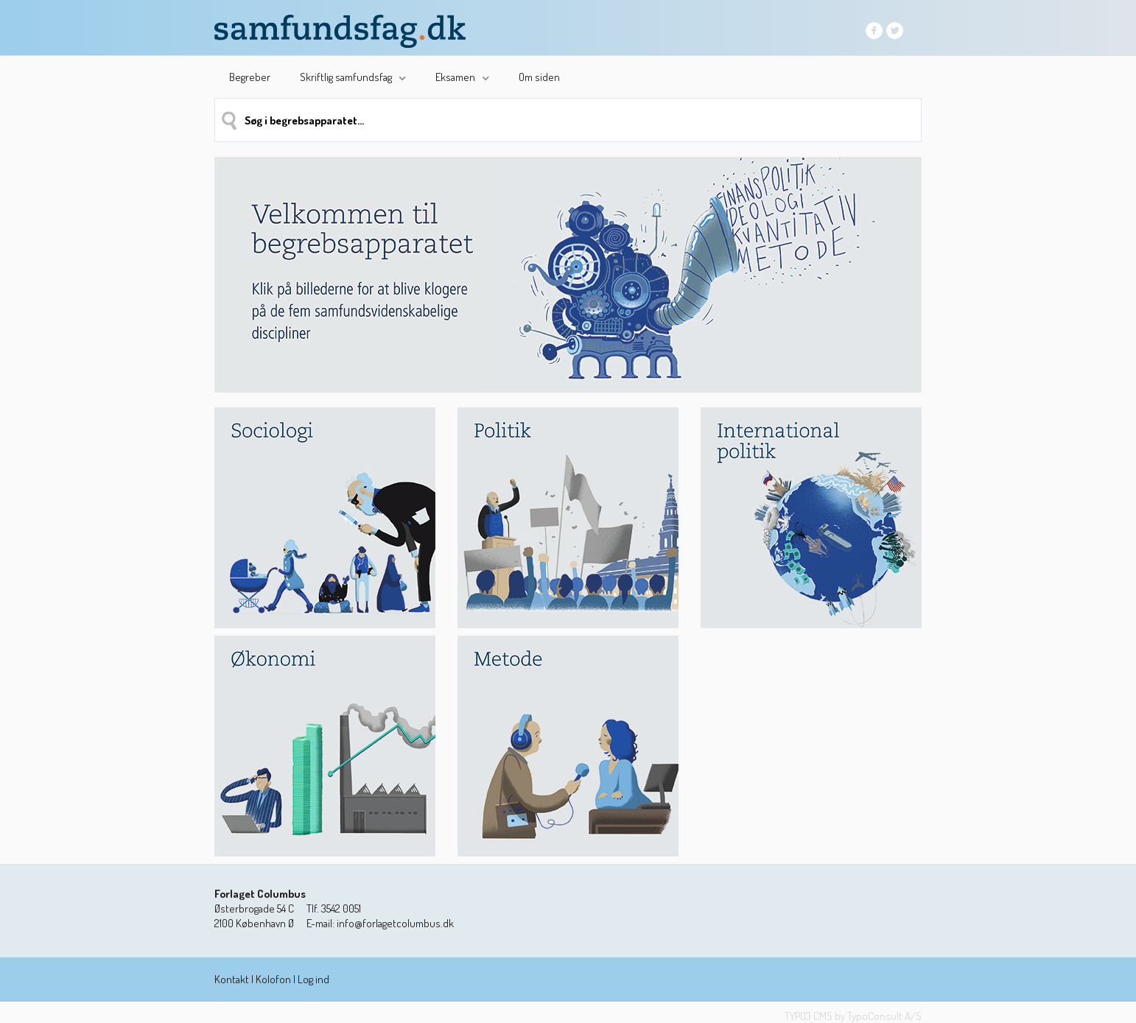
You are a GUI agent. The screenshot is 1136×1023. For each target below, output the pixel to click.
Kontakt (231, 979)
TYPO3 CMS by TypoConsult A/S (853, 1016)
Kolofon (273, 979)
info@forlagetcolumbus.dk (395, 923)
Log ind (313, 979)
